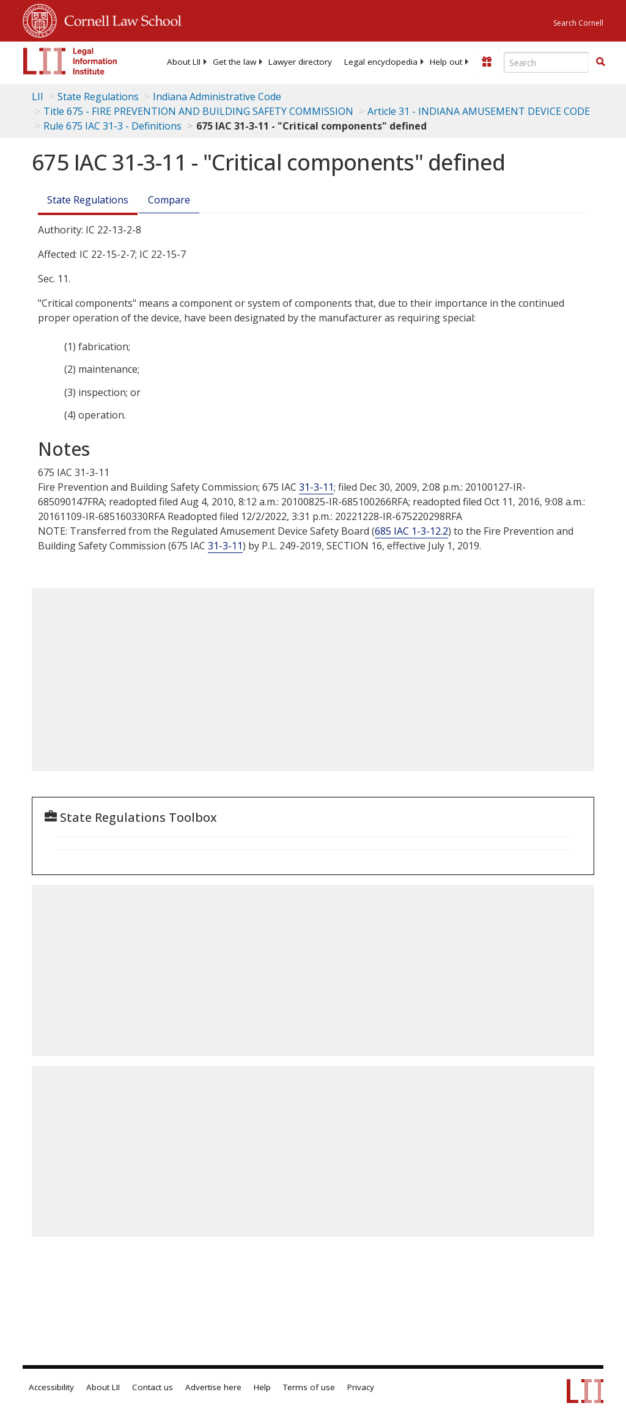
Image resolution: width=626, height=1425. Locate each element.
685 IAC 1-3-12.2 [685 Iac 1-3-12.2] (411, 531)
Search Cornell (578, 23)
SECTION (354, 545)
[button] (600, 61)
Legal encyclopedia (381, 61)
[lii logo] (70, 61)
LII (37, 96)
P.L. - (292, 545)
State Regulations (98, 96)
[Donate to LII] (486, 61)
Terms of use (309, 1387)
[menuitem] (184, 62)
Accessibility (51, 1387)
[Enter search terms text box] (546, 62)
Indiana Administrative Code (217, 96)
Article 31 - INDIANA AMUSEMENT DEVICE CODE (478, 111)
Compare (169, 200)
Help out (446, 61)
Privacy (360, 1387)
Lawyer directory (300, 61)
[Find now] (600, 62)
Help (262, 1387)
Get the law (234, 61)
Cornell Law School (119, 19)
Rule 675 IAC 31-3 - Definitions (112, 126)
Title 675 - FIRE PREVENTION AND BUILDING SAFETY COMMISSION (198, 111)
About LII (184, 61)
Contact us (152, 1387)
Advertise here (213, 1387)
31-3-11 (316, 487)
